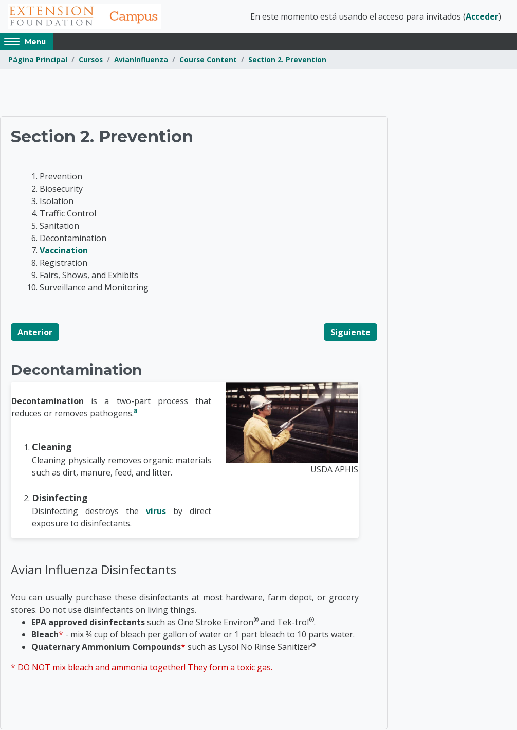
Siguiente (350, 332)
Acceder (482, 17)
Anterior (34, 332)
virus (156, 511)
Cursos (91, 60)
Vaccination (64, 251)
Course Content (208, 60)
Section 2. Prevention (287, 60)
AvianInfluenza (141, 60)
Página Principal (37, 60)
